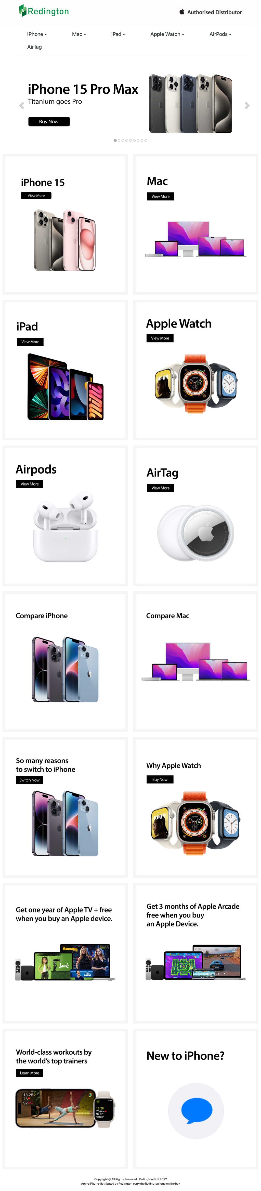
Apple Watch (167, 34)
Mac (79, 34)
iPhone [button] (37, 34)
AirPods (220, 34)
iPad (118, 34)
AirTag (34, 46)
